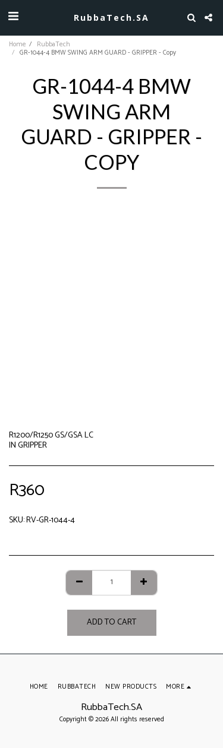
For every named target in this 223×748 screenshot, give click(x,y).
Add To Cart (111, 622)
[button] (13, 17)
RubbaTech (53, 44)
